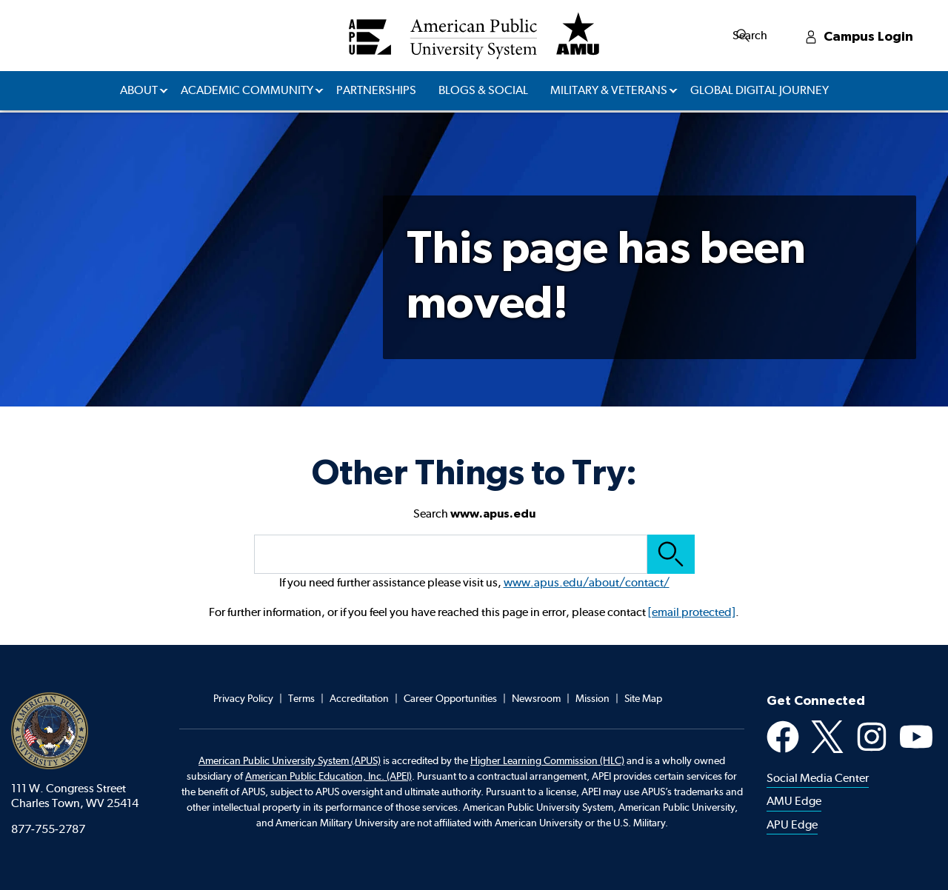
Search (802, 35)
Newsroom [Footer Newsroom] (536, 698)
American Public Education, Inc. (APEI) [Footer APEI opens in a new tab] (328, 776)
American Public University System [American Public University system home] (49, 730)
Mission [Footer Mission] (592, 698)
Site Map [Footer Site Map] (643, 698)
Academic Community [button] (247, 90)
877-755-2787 (48, 829)
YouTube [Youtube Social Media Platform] (916, 736)
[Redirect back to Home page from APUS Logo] (474, 35)
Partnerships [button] (376, 90)
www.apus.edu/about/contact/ (587, 582)
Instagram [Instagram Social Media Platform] (871, 736)
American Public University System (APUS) (289, 760)
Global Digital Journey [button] (759, 90)
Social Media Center (818, 778)
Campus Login (896, 35)
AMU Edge (794, 801)
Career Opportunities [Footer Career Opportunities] (450, 698)
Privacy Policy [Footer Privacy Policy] (243, 698)
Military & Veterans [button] (608, 90)
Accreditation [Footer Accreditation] (359, 698)
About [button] (139, 90)
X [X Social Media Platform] (827, 736)
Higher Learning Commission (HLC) (547, 760)
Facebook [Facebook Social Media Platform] (783, 736)
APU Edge (792, 824)
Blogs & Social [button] (483, 90)
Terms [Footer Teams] (301, 698)
